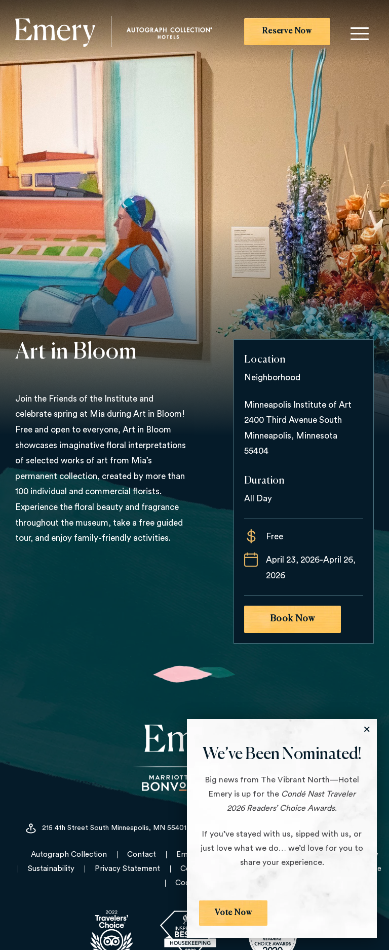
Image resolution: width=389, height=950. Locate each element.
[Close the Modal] (367, 729)
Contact (141, 854)
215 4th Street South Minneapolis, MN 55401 (105, 828)
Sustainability (51, 869)
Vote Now (233, 913)
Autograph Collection (69, 854)
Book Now (292, 618)
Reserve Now (287, 31)
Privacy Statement (127, 869)
